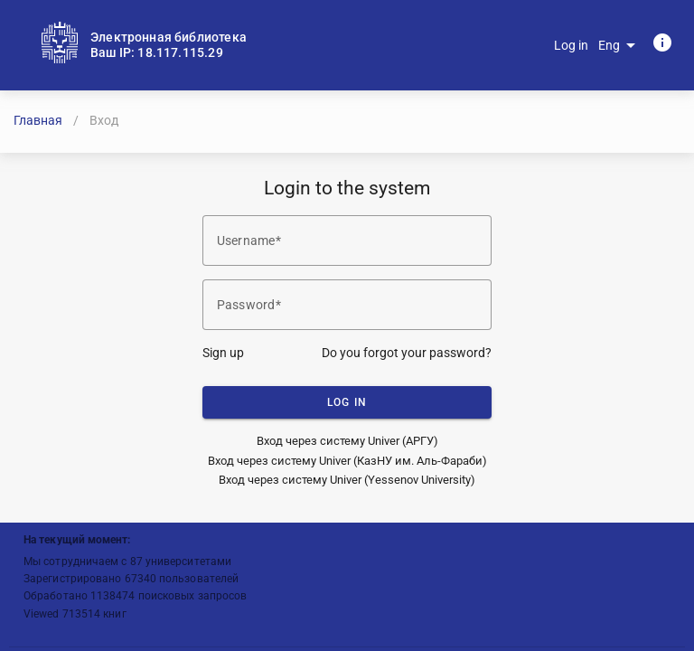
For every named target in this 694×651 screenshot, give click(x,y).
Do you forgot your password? (407, 352)
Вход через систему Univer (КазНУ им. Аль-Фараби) (347, 460)
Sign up (223, 352)
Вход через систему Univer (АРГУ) (347, 441)
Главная (38, 120)
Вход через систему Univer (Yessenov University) (347, 479)
